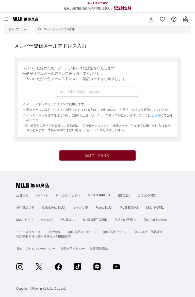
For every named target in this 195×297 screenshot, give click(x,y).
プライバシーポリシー (40, 249)
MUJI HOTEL (155, 207)
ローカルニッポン (68, 195)
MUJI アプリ (24, 220)
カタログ (47, 220)
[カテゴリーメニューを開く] (6, 19)
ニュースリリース (28, 232)
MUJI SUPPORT (99, 195)
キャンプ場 (80, 207)
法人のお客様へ (125, 220)
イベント (42, 195)
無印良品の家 (25, 207)
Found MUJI (104, 207)
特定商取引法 (99, 249)
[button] (151, 19)
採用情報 (54, 232)
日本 (19, 249)
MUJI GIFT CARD (95, 220)
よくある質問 (147, 195)
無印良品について (115, 232)
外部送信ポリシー (72, 249)
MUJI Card (68, 220)
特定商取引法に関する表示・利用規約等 (43, 236)
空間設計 (124, 195)
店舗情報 (22, 195)
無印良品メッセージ (81, 232)
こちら (155, 115)
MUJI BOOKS (129, 207)
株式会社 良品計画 (148, 232)
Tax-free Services (155, 220)
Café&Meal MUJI (53, 207)
